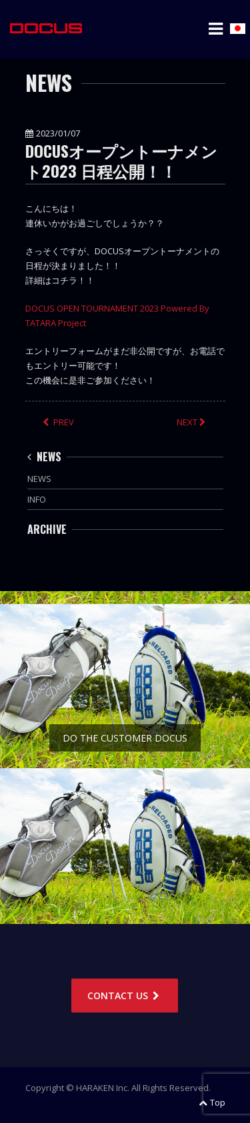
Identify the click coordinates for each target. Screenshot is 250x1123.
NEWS (44, 457)
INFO (36, 499)
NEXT (192, 422)
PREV (58, 422)
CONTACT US (124, 995)
